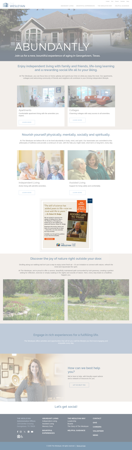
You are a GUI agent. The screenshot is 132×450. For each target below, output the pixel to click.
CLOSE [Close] (90, 200)
